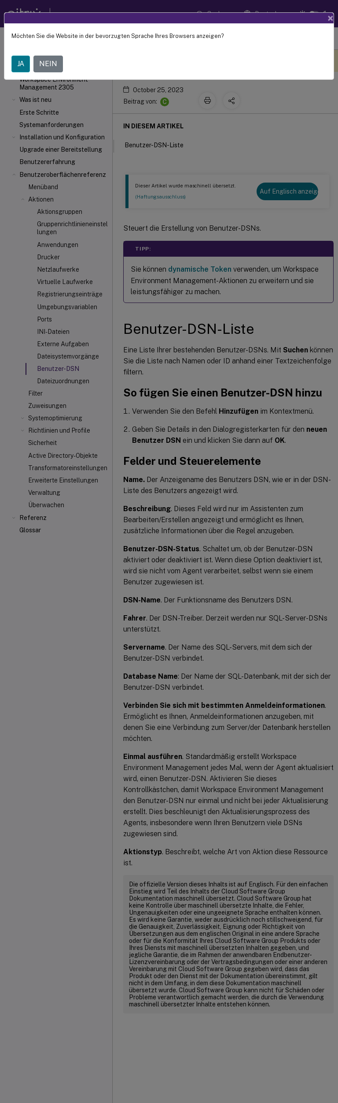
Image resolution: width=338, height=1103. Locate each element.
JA (20, 64)
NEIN (48, 64)
